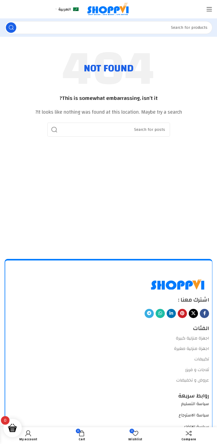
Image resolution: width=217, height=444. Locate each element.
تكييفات (201, 359)
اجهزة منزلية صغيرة (191, 349)
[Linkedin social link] (171, 313)
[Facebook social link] (204, 313)
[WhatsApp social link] (160, 313)
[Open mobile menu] (209, 9)
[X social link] (193, 313)
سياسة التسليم (195, 404)
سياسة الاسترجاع (194, 415)
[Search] (108, 27)
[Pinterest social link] (182, 313)
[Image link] (178, 284)
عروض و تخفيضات (192, 380)
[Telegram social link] (149, 313)
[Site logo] (108, 9)
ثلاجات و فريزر (197, 370)
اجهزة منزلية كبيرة (192, 338)
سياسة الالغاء (196, 427)
